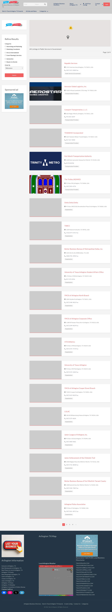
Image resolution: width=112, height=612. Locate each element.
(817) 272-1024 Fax (72, 372)
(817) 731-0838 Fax (72, 465)
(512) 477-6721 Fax (72, 233)
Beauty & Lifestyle (11, 62)
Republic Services (70, 63)
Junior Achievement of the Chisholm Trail (79, 458)
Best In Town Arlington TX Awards (12, 11)
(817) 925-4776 (71, 186)
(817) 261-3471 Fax (72, 511)
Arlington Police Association (74, 504)
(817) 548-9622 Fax (72, 302)
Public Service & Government (72, 73)
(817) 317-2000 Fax (72, 70)
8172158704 (70, 163)
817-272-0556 (70, 279)
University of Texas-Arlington (75, 365)
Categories (43, 11)
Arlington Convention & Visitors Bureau (13, 587)
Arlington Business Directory (59, 4)
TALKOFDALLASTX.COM (84, 572)
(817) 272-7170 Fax (72, 349)
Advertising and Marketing (13, 46)
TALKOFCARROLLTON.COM (85, 568)
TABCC (67, 226)
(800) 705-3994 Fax (72, 256)
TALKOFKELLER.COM (83, 581)
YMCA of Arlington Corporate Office (78, 319)
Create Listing (68, 604)
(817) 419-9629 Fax (72, 395)
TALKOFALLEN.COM (82, 563)
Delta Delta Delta (71, 203)
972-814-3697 (70, 117)
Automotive (9, 59)
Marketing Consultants (12, 49)
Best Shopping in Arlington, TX (11, 574)
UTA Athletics (69, 342)
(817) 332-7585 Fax (72, 488)
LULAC (67, 411)
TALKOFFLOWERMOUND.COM (86, 574)
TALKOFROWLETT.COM (84, 590)
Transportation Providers (71, 93)
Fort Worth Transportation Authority (78, 156)
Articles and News (31, 11)
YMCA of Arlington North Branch (76, 295)
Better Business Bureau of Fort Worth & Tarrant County (85, 481)
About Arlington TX (73, 4)
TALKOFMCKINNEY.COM (84, 586)
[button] (67, 37)
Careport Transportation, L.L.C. (76, 110)
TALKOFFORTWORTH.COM (85, 576)
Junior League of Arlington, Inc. (75, 435)
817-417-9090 (70, 140)
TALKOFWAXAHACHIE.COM (85, 594)
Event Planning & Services (13, 55)
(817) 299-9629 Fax (72, 325)
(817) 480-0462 (71, 441)
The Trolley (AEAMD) (72, 179)
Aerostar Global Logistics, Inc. (75, 86)
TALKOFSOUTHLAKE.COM (85, 592)
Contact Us (97, 4)
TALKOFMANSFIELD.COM (84, 583)
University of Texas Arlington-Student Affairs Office (84, 272)
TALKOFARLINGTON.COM (84, 565)
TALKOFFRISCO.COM (83, 579)
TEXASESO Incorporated (73, 133)
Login (106, 4)
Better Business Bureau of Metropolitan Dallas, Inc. (83, 249)
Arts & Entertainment (12, 52)
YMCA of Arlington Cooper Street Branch (79, 388)
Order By (14, 67)
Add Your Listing (87, 4)
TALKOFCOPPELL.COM (83, 570)
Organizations (68, 209)
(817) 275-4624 (71, 418)
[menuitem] (60, 4)
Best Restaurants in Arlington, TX (11, 568)
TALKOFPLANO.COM (83, 588)
